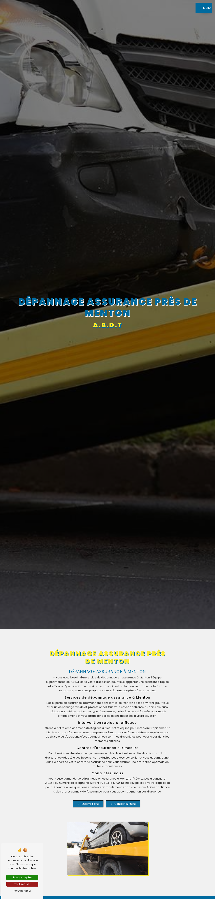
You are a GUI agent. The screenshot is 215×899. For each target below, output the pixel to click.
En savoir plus (88, 794)
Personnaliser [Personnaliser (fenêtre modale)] (22, 891)
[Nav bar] (204, 8)
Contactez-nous (123, 794)
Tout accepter (22, 877)
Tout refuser (22, 884)
